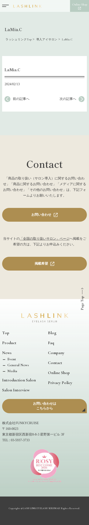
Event (11, 359)
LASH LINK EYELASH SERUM (39, 508)
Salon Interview (16, 390)
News (6, 352)
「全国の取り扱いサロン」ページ (45, 238)
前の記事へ (21, 99)
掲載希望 (41, 263)
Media (11, 371)
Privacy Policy (60, 382)
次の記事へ (68, 99)
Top (5, 332)
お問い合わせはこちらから (44, 406)
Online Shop (59, 372)
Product (9, 342)
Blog (52, 332)
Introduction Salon (19, 380)
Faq (51, 342)
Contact (55, 362)
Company (56, 352)
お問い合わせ (41, 214)
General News (17, 365)
